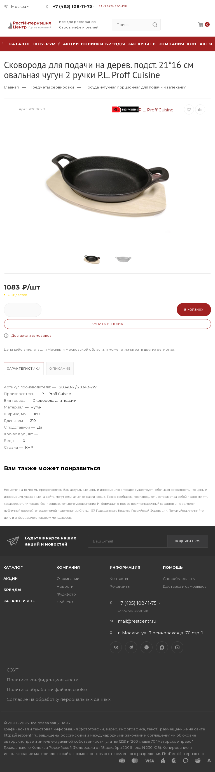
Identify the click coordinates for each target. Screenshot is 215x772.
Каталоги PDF (19, 601)
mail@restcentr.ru (137, 621)
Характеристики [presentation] (24, 369)
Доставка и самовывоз (31, 335)
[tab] (24, 370)
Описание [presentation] (59, 369)
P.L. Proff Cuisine (143, 110)
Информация (125, 567)
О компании (68, 578)
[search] (155, 24)
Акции (10, 578)
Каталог (13, 567)
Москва (18, 6)
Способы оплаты (179, 578)
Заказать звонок (113, 6)
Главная (11, 87)
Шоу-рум (44, 44)
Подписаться (187, 541)
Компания (171, 44)
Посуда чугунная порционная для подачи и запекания (135, 87)
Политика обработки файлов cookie (47, 689)
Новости (65, 586)
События (65, 602)
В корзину (194, 309)
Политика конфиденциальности (42, 679)
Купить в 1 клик (107, 324)
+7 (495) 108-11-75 (72, 6)
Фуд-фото (66, 594)
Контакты (200, 44)
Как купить (141, 44)
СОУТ (12, 670)
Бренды (115, 44)
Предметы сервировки (51, 87)
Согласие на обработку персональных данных (59, 699)
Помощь (173, 567)
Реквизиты (120, 586)
